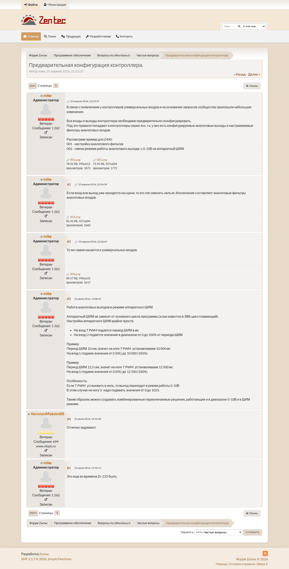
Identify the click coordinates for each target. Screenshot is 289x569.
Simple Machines (60, 559)
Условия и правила (242, 564)
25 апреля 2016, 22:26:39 (92, 184)
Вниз (33, 86)
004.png (73, 274)
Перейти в (187, 532)
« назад (240, 74)
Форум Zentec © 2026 (252, 559)
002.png (100, 159)
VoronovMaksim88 (47, 413)
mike (47, 95)
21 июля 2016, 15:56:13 (87, 467)
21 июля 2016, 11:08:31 (87, 298)
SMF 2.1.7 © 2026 (33, 559)
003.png (73, 217)
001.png (73, 159)
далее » (254, 74)
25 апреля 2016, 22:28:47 (92, 241)
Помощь (221, 564)
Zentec (44, 554)
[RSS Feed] (265, 553)
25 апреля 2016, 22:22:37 (85, 101)
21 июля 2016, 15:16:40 (87, 418)
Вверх (33, 513)
